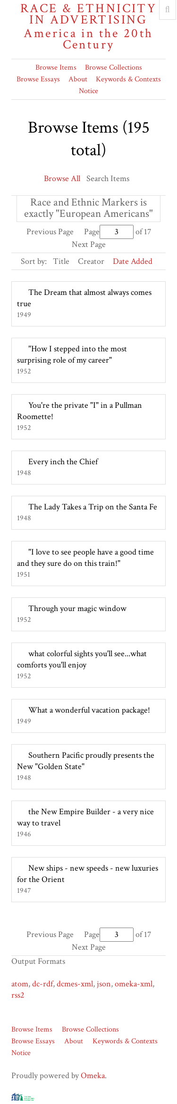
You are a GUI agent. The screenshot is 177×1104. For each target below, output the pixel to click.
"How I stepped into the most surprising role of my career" (72, 354)
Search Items (107, 178)
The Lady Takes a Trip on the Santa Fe (92, 506)
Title (61, 261)
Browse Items (55, 67)
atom (19, 983)
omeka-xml (133, 983)
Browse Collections (113, 67)
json (104, 983)
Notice (88, 91)
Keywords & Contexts (128, 79)
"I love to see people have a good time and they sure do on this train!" (85, 558)
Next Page (89, 244)
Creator (91, 261)
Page (109, 231)
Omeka (93, 1075)
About (77, 79)
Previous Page (50, 231)
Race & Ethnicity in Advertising (88, 26)
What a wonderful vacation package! (89, 710)
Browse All (62, 178)
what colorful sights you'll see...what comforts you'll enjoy (82, 659)
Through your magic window (77, 608)
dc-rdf (42, 983)
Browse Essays (38, 79)
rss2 (18, 995)
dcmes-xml (75, 983)
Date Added (132, 261)
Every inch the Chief (63, 461)
